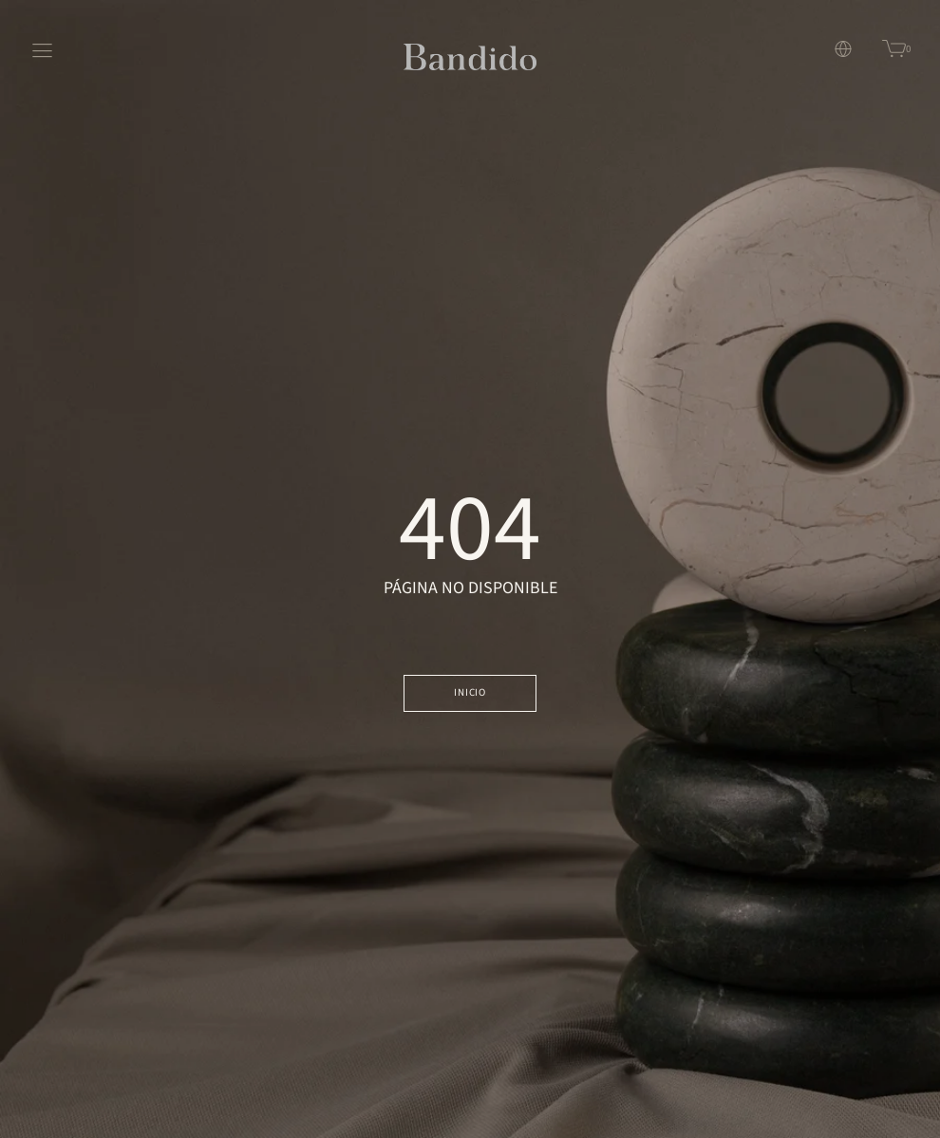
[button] (830, 49)
